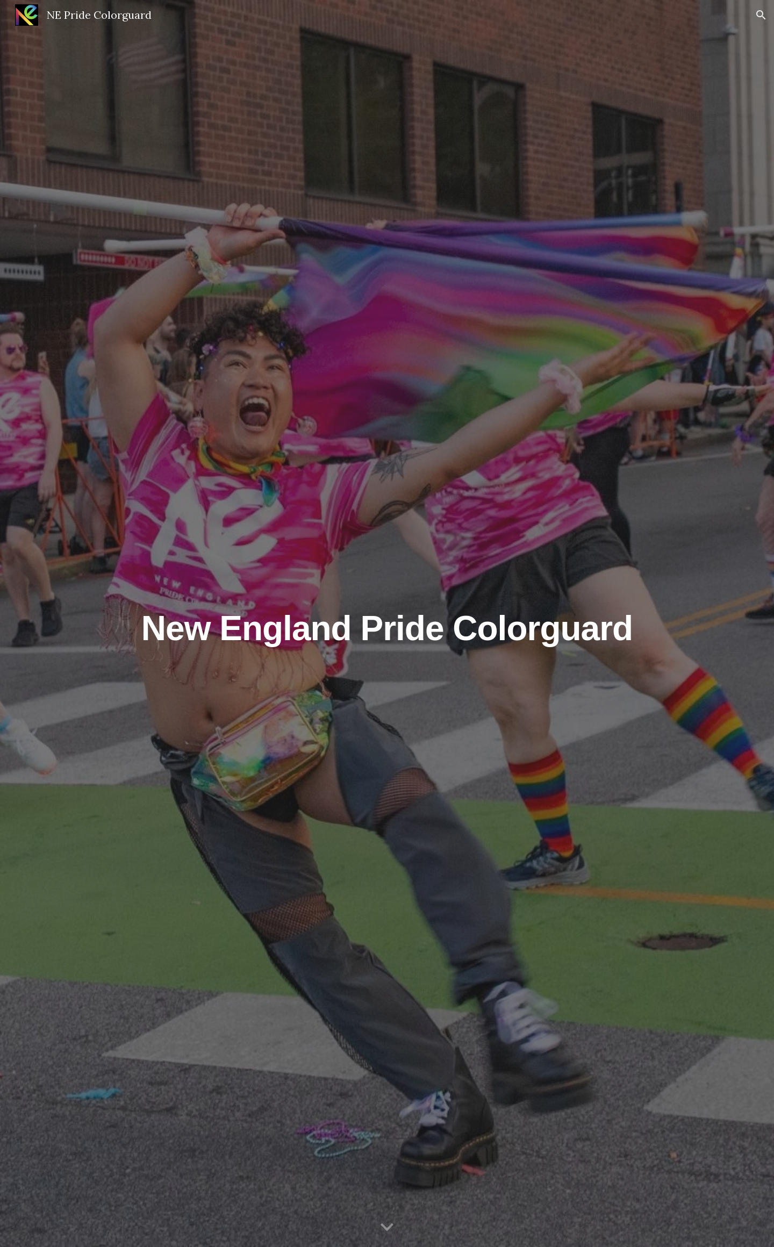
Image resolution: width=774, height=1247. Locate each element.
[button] (761, 15)
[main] (387, 623)
